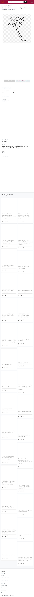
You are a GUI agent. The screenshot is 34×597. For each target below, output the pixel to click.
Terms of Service (5, 577)
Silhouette (3, 590)
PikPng (3, 5)
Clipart (2, 587)
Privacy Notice (4, 580)
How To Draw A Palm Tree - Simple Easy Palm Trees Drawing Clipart (8, 290)
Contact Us (3, 573)
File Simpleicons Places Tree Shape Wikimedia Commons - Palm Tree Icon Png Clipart (8, 483)
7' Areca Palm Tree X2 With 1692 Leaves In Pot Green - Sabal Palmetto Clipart (24, 315)
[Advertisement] (17, 62)
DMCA (2, 575)
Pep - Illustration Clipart (7, 364)
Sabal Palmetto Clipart (7, 409)
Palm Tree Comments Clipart (8, 554)
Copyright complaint (22, 80)
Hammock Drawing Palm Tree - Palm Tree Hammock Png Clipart (9, 433)
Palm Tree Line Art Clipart (23, 362)
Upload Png (4, 585)
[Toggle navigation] (32, 2)
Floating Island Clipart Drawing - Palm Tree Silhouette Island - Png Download (9, 531)
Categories (3, 583)
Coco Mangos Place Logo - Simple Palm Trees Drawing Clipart (8, 315)
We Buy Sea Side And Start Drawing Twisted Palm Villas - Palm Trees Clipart (8, 458)
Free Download (10, 80)
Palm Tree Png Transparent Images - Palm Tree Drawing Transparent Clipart (8, 242)
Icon (2, 592)
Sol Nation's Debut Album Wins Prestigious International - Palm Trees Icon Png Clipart (25, 558)
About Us (3, 571)
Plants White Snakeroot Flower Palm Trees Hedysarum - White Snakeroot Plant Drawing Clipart (9, 340)
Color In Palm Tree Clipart (7, 386)
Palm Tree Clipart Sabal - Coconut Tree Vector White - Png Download (24, 486)
